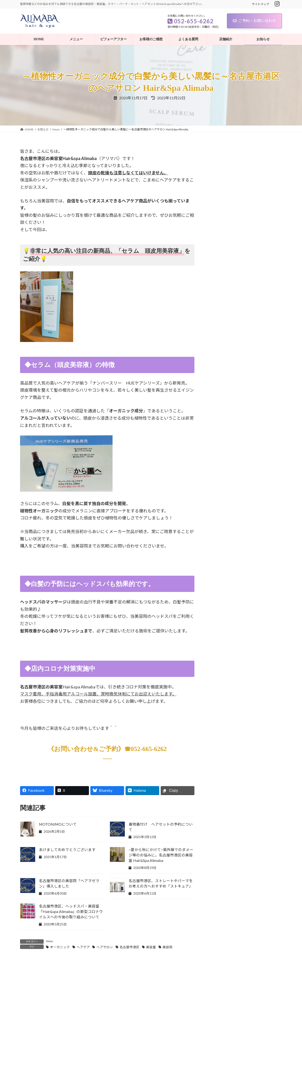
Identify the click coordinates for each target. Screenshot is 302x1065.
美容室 (151, 947)
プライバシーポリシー (39, 1042)
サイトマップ (260, 4)
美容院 (167, 947)
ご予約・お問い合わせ (254, 20)
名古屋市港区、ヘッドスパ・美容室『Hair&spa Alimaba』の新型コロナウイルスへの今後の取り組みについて (71, 911)
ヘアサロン (104, 947)
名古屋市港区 (129, 947)
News (49, 941)
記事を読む (72, 1011)
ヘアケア (83, 947)
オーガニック (60, 947)
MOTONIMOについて (58, 824)
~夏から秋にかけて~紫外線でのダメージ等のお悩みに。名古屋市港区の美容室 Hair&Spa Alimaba (161, 855)
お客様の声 (222, 323)
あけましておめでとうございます (67, 849)
